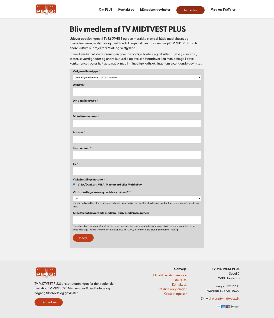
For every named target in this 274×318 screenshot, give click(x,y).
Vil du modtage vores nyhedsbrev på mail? (102, 192)
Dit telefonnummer (86, 116)
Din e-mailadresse (85, 100)
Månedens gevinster (155, 9)
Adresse (79, 132)
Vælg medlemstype (86, 71)
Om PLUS (105, 9)
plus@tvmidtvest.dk (225, 298)
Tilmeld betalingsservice (170, 275)
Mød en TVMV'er (223, 9)
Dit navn (79, 84)
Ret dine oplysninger (172, 289)
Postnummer (82, 148)
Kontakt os (126, 9)
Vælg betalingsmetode (89, 179)
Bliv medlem (190, 10)
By (75, 163)
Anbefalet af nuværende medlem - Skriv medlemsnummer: (111, 213)
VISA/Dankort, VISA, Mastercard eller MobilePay (110, 184)
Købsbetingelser (175, 294)
